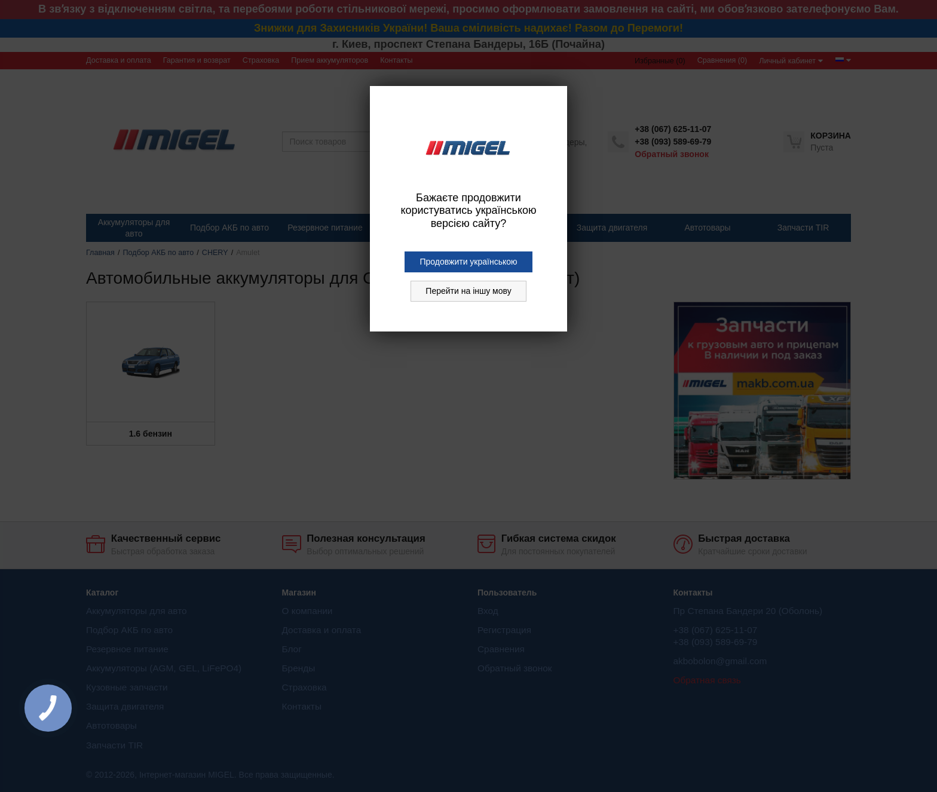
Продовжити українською (468, 261)
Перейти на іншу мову (468, 291)
